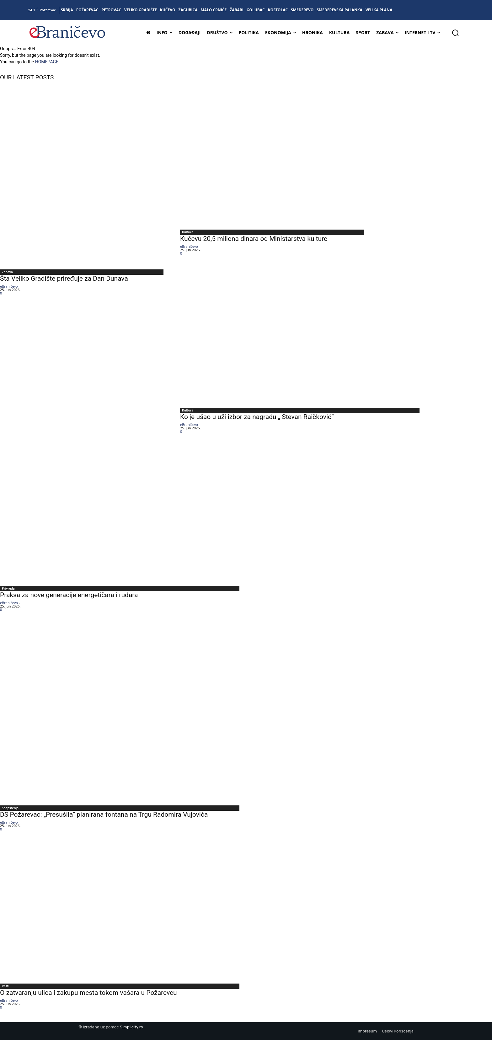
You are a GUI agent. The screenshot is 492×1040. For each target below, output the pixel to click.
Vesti (5, 986)
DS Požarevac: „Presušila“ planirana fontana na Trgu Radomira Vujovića (104, 814)
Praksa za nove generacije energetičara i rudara (69, 595)
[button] (455, 33)
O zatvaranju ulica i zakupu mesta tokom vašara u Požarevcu (88, 992)
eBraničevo (9, 286)
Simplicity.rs (131, 1027)
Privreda (8, 588)
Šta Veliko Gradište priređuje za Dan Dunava (64, 278)
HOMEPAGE (46, 61)
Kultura (187, 232)
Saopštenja (10, 808)
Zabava (7, 272)
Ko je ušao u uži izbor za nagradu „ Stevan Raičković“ (257, 417)
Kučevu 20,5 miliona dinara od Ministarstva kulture (253, 238)
